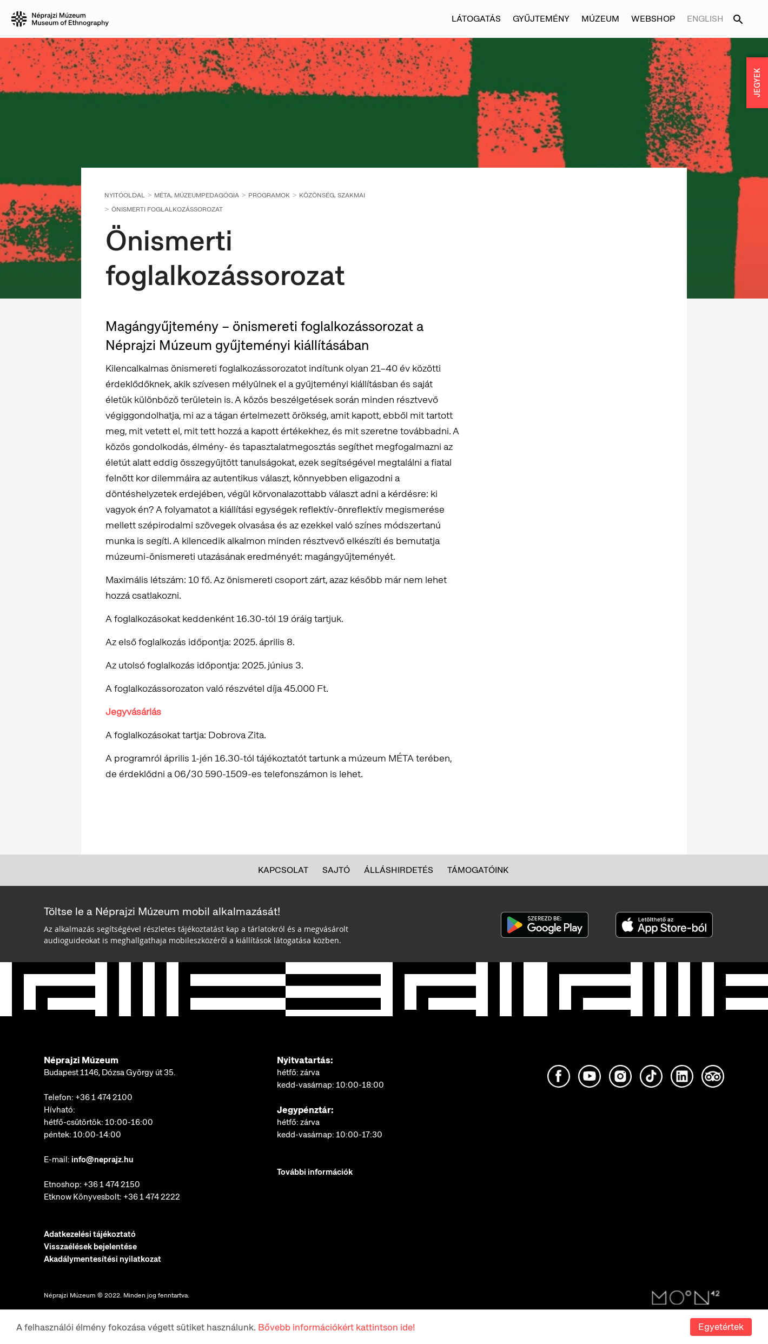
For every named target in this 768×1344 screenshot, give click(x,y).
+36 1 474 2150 (111, 1184)
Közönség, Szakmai (332, 195)
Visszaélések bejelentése (90, 1246)
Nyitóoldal (124, 195)
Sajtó (336, 870)
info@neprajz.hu (102, 1159)
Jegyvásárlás (133, 711)
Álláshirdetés (398, 870)
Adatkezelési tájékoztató (90, 1234)
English (705, 18)
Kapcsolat (283, 870)
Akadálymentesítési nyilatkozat (102, 1259)
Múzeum (600, 18)
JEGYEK (757, 82)
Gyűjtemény (541, 18)
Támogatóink (477, 870)
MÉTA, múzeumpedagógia (196, 195)
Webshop (653, 18)
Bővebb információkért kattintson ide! (336, 1327)
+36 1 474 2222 (151, 1196)
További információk (315, 1172)
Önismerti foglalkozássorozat (167, 209)
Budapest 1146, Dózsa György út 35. (110, 1072)
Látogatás (476, 18)
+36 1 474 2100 (104, 1097)
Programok (269, 195)
